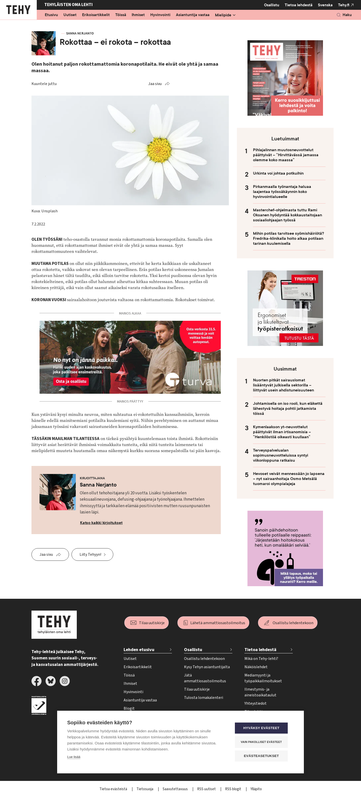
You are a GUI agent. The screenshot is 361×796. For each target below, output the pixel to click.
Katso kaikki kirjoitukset (101, 523)
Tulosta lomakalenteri (203, 697)
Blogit (129, 708)
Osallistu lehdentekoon (293, 623)
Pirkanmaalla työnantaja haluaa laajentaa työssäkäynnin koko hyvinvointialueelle (282, 191)
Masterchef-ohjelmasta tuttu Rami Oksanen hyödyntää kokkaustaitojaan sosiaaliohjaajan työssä (287, 215)
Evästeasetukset (263, 756)
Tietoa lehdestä (298, 5)
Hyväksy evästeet (263, 728)
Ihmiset (138, 15)
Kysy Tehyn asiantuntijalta (207, 667)
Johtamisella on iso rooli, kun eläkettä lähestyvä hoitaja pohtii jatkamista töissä (287, 408)
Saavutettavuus (176, 789)
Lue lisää (73, 757)
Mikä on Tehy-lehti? (261, 658)
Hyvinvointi (160, 15)
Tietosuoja (145, 789)
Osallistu (271, 5)
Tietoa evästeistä (113, 789)
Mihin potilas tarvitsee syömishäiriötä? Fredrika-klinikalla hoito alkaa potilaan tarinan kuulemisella (288, 238)
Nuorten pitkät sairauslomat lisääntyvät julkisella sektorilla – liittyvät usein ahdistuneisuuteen (283, 385)
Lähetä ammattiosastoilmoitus (217, 623)
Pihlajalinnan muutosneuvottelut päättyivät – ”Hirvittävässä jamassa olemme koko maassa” (285, 155)
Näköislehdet (256, 667)
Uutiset (70, 15)
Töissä (120, 15)
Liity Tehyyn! (90, 554)
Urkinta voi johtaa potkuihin (278, 173)
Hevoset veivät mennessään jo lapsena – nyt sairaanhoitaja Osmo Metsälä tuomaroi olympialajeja (288, 478)
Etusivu (51, 15)
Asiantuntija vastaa (192, 15)
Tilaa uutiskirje (152, 623)
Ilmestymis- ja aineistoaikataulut (260, 692)
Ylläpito (256, 789)
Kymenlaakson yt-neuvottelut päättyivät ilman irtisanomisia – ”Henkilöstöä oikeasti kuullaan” (282, 432)
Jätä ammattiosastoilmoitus (205, 678)
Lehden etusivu (139, 650)
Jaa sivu (155, 84)
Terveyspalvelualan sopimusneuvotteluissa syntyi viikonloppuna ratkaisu (280, 455)
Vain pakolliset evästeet (263, 742)
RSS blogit (233, 789)
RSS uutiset (206, 789)
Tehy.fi (343, 5)
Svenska (325, 5)
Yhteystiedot (255, 703)
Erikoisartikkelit (96, 15)
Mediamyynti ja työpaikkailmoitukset (263, 678)
